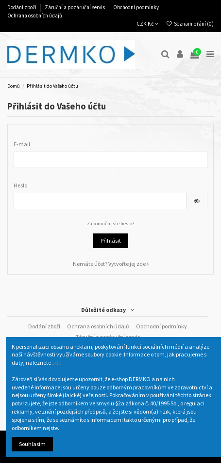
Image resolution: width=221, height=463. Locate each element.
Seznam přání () (190, 23)
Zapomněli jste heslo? (110, 223)
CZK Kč (147, 23)
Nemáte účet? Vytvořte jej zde (111, 263)
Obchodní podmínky (136, 7)
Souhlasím (32, 444)
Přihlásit (111, 240)
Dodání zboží (22, 7)
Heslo (20, 185)
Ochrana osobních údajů (34, 15)
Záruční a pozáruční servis (75, 7)
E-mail (22, 144)
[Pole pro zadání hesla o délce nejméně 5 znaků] (100, 201)
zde (56, 362)
